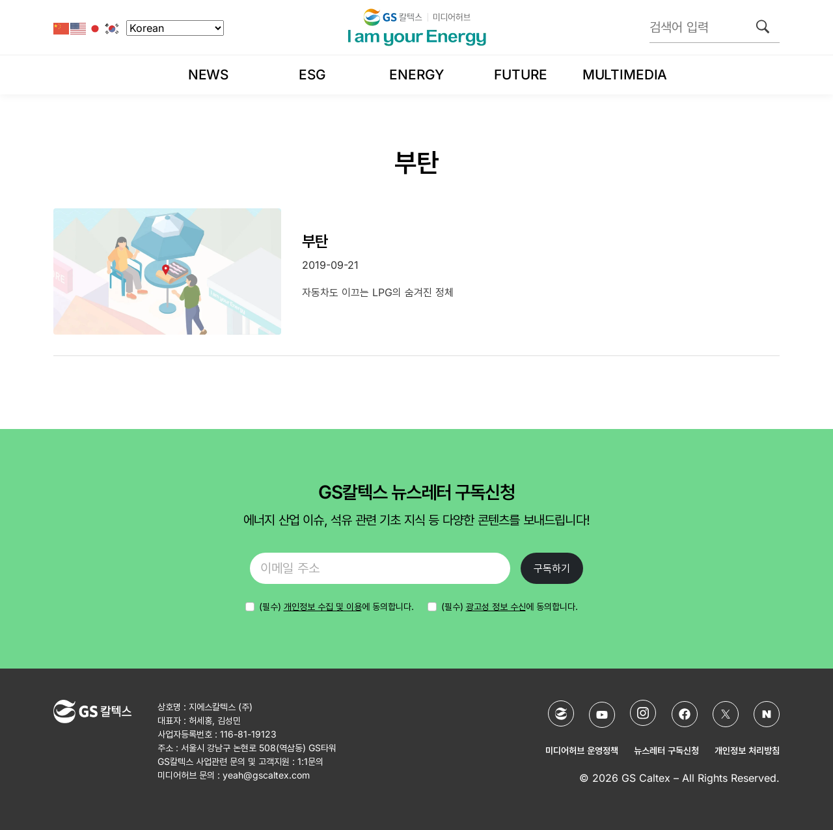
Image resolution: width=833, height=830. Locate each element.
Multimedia (624, 74)
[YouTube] (602, 715)
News (208, 74)
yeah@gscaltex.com (266, 775)
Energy (416, 74)
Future (520, 74)
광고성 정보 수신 (496, 606)
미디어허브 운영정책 (581, 750)
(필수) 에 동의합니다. (509, 606)
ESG (312, 74)
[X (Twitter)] (726, 714)
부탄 (315, 241)
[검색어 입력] (714, 27)
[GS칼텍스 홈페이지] (561, 713)
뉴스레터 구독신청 (666, 750)
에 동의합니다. (336, 606)
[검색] (762, 27)
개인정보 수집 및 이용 (323, 606)
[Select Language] (175, 28)
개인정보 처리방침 (747, 750)
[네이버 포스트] (767, 714)
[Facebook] (685, 714)
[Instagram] (643, 713)
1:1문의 (310, 761)
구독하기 (552, 568)
